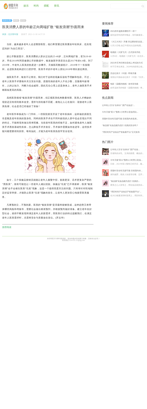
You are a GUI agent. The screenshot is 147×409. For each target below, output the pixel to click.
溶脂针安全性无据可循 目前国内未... (126, 170)
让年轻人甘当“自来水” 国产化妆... (125, 149)
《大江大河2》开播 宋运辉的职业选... (127, 42)
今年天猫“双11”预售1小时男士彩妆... (126, 160)
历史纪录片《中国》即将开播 (123, 73)
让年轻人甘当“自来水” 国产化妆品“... (118, 105)
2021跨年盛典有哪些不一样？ (123, 31)
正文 (23, 20)
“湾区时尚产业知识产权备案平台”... (125, 192)
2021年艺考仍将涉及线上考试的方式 (126, 63)
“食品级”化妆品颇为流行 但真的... (125, 181)
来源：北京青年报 (10, 34)
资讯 (56, 5)
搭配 (46, 5)
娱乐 (26, 5)
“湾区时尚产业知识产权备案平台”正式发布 (121, 132)
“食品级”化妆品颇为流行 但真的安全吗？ (120, 125)
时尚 (36, 5)
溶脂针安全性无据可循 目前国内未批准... (120, 119)
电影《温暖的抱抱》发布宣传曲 (124, 84)
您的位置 (7, 20)
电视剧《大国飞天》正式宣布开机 (125, 52)
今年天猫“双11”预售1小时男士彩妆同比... (120, 112)
